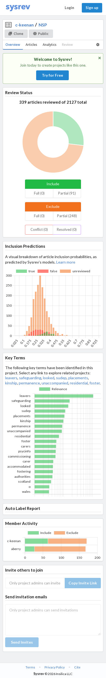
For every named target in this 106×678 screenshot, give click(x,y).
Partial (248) (67, 216)
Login (69, 7)
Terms (30, 667)
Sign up (92, 7)
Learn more (65, 262)
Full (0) (39, 193)
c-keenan (24, 24)
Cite (77, 667)
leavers (11, 377)
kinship (11, 383)
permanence (29, 383)
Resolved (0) (67, 229)
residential (79, 383)
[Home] (18, 8)
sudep (61, 377)
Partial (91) (67, 193)
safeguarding (30, 377)
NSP (43, 24)
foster (94, 383)
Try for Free (52, 75)
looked (48, 377)
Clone (16, 33)
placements (78, 377)
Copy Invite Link (82, 583)
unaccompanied (55, 383)
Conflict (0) (39, 229)
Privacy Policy (55, 667)
